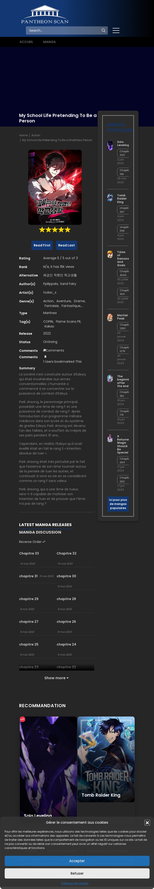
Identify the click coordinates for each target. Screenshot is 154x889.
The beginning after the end (124, 381)
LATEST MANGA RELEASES (45, 524)
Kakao (49, 326)
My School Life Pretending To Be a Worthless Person (57, 140)
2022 (47, 333)
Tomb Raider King (122, 198)
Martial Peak (122, 316)
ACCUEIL (26, 42)
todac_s (49, 292)
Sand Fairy (68, 283)
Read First (42, 245)
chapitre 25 (28, 644)
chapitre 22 (66, 667)
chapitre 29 (28, 599)
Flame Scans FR (68, 321)
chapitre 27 (28, 621)
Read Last (66, 245)
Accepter (77, 861)
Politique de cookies (74, 883)
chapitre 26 (66, 621)
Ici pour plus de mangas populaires (118, 504)
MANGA (49, 42)
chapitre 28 (66, 599)
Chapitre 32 (66, 553)
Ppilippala (50, 283)
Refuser (77, 873)
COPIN (48, 321)
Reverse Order (32, 541)
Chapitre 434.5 (125, 273)
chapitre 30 (66, 576)
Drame (79, 301)
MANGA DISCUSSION (40, 532)
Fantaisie (52, 306)
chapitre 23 (28, 667)
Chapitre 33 (29, 553)
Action (35, 135)
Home (23, 135)
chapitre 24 (66, 644)
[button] (147, 822)
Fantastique (71, 306)
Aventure (63, 301)
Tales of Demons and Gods (123, 258)
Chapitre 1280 (125, 326)
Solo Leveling (123, 143)
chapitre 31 (28, 576)
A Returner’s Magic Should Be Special (124, 444)
